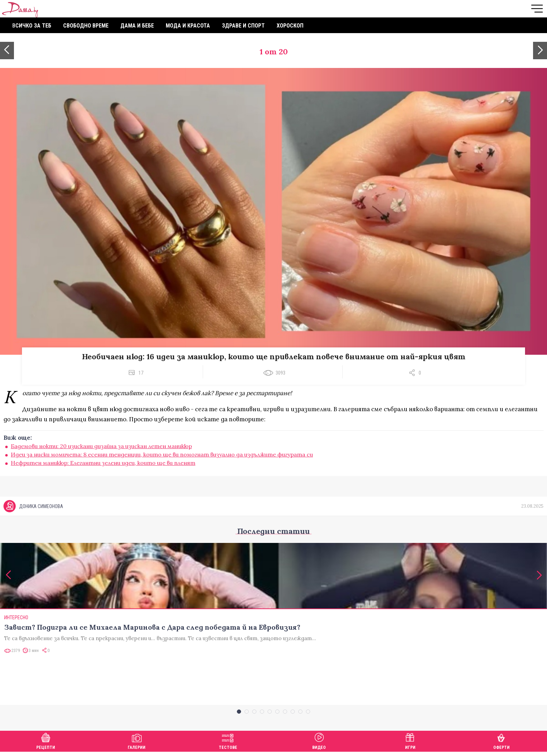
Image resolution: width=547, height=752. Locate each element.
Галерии (136, 740)
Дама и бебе (137, 25)
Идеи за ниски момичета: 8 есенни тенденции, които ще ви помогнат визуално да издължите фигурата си (162, 454)
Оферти (501, 740)
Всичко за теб (31, 25)
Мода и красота (188, 25)
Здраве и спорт (243, 25)
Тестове (228, 740)
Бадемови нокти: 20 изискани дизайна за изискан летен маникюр (101, 446)
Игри (410, 740)
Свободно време (85, 25)
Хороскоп (290, 25)
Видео (319, 740)
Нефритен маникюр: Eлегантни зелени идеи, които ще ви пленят (103, 462)
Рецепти (45, 740)
